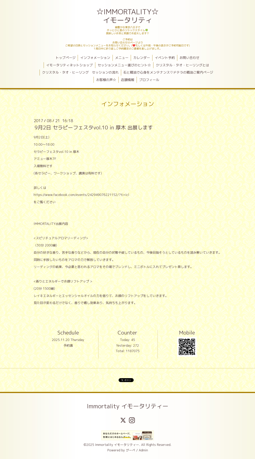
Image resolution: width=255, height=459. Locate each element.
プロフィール (149, 80)
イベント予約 (165, 57)
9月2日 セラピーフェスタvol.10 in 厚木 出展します (94, 127)
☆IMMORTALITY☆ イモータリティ (127, 16)
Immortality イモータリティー (127, 406)
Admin (143, 450)
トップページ (66, 57)
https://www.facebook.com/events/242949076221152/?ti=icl (81, 195)
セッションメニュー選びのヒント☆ (124, 65)
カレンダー (141, 57)
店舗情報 (127, 80)
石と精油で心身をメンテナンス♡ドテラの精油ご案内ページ (168, 72)
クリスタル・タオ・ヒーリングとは (182, 65)
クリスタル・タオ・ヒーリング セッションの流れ (80, 72)
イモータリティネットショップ (69, 65)
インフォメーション (95, 57)
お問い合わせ (189, 57)
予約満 (68, 345)
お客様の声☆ (106, 80)
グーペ (130, 450)
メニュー (121, 57)
